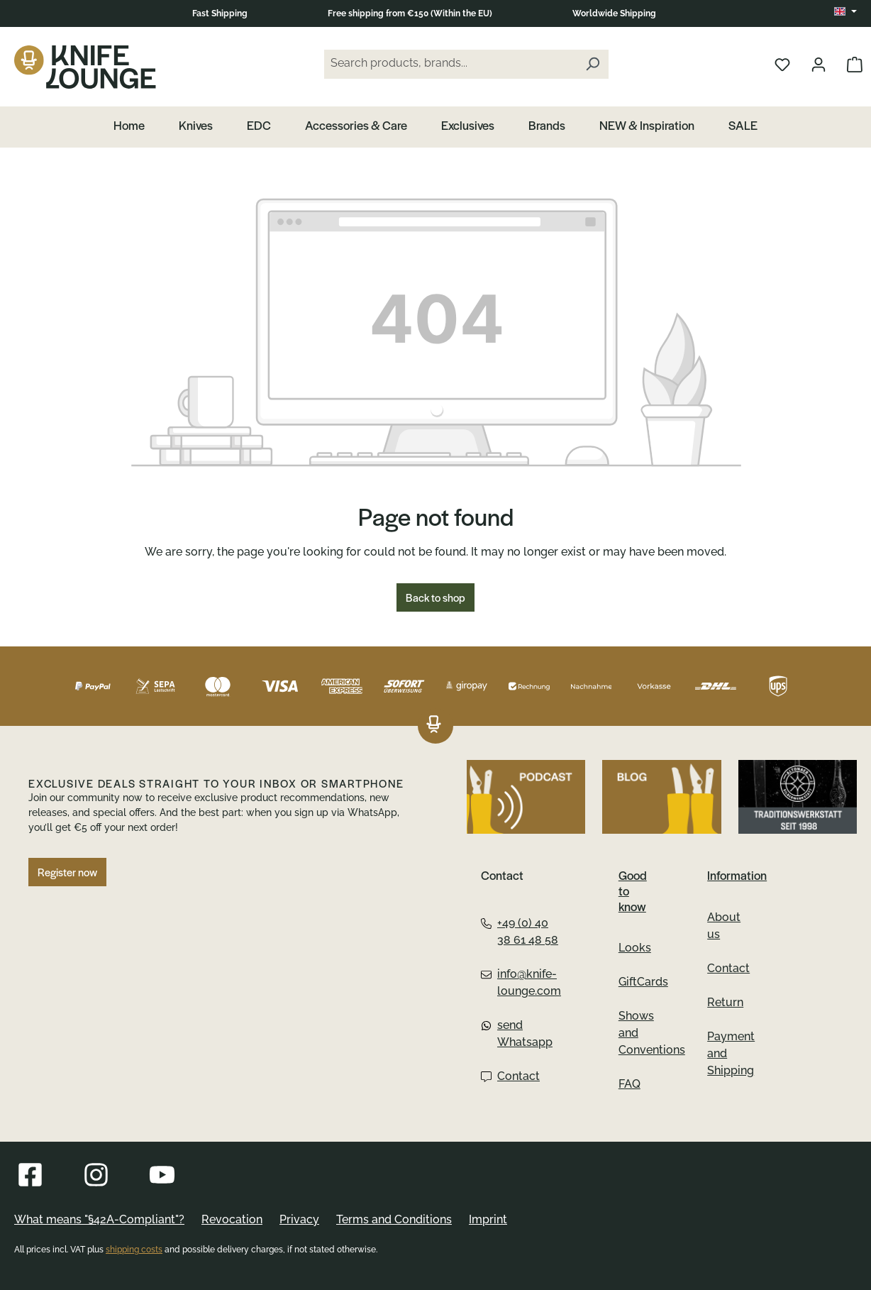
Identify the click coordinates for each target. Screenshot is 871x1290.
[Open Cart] (854, 63)
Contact (728, 968)
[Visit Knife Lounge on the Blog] (661, 797)
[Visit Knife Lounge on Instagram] (96, 1174)
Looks (634, 947)
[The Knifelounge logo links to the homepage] (434, 726)
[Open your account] (818, 63)
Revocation (231, 1219)
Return (725, 1002)
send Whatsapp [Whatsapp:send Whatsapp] (517, 1033)
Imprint (488, 1219)
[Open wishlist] (782, 63)
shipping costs (134, 1250)
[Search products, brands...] (450, 64)
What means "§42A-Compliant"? (99, 1219)
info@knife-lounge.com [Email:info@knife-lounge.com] (521, 982)
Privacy (299, 1219)
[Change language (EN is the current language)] (845, 12)
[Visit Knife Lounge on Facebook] (30, 1174)
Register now (67, 872)
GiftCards (643, 981)
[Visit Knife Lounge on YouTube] (162, 1174)
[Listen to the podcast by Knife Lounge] (526, 797)
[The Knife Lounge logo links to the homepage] (85, 66)
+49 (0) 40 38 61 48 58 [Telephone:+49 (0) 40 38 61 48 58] (519, 931)
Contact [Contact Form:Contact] (510, 1076)
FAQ (629, 1084)
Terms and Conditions (394, 1219)
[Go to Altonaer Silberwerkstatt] (797, 797)
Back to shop (435, 597)
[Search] (592, 64)
